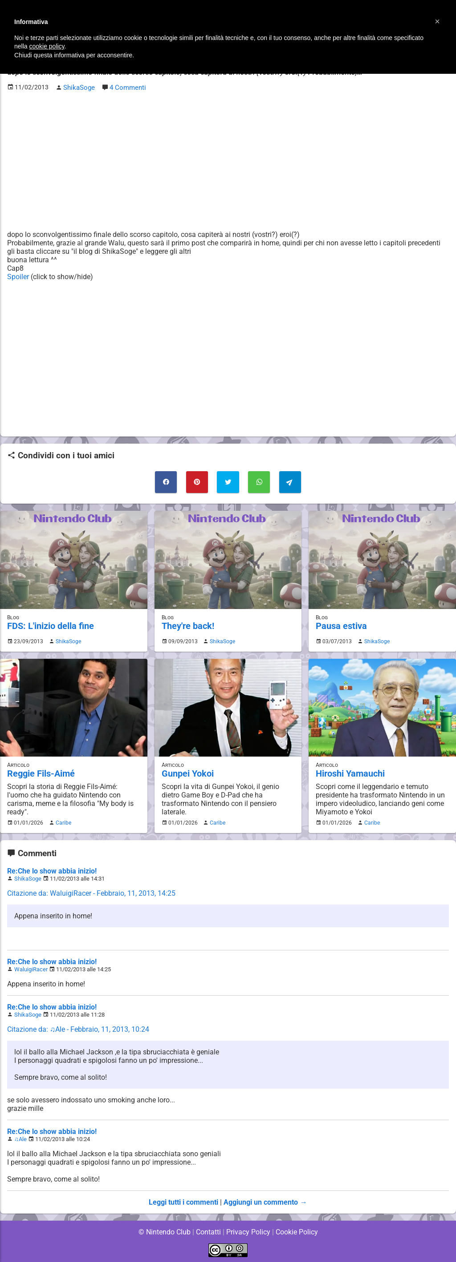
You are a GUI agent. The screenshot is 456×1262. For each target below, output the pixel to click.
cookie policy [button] (46, 46)
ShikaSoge (67, 640)
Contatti (208, 1230)
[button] (437, 21)
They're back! (187, 625)
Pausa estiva (340, 625)
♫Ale (20, 1137)
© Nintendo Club (164, 1230)
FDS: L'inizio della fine (49, 625)
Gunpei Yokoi (187, 772)
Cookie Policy (296, 1230)
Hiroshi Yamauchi (349, 772)
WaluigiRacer (30, 968)
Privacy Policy (248, 1230)
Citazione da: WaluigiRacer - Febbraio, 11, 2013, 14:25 (91, 892)
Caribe (62, 821)
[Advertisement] (228, 160)
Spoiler (18, 276)
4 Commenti (126, 87)
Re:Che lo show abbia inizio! (52, 869)
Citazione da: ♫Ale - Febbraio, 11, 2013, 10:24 (78, 1028)
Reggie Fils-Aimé (40, 772)
